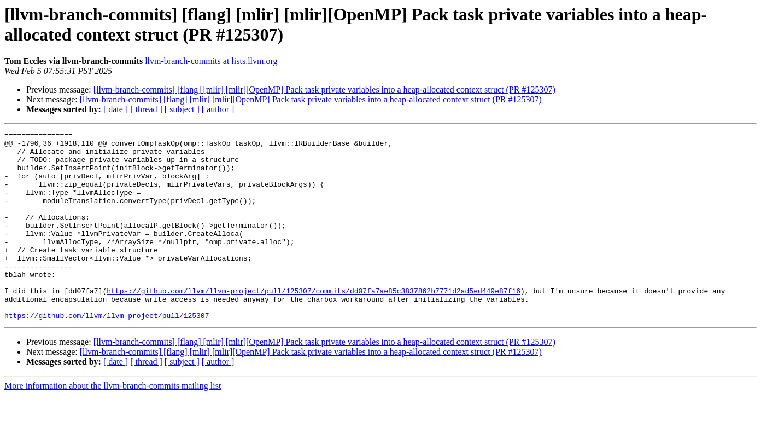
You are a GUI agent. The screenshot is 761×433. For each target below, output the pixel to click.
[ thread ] (146, 109)
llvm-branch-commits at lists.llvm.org (211, 61)
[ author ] (218, 109)
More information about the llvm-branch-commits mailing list (112, 423)
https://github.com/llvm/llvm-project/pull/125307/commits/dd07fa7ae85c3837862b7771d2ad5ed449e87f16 (313, 323)
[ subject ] (182, 109)
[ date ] (115, 109)
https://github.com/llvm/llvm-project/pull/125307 (106, 353)
